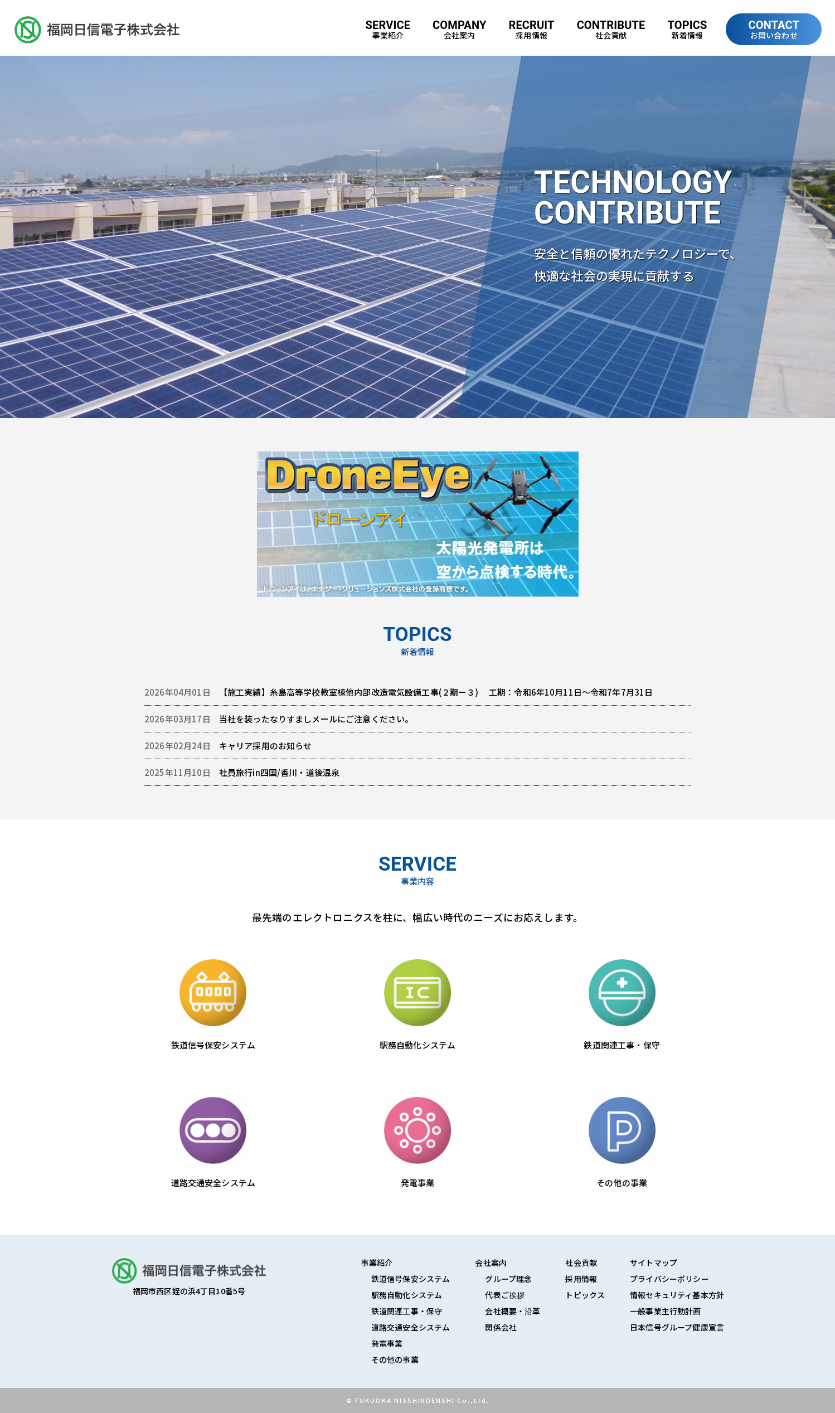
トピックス (585, 1294)
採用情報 (581, 1278)
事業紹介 (377, 1262)
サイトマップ (653, 1262)
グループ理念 (508, 1278)
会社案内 (491, 1262)
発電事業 (387, 1343)
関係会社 (501, 1327)
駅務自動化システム (406, 1294)
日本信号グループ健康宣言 (677, 1327)
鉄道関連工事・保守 (406, 1311)
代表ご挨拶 (505, 1294)
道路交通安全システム (410, 1327)
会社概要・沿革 (512, 1311)
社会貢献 (581, 1262)
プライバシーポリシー (669, 1278)
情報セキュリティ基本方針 (677, 1294)
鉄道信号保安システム (410, 1278)
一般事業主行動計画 (665, 1311)
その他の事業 (395, 1359)
